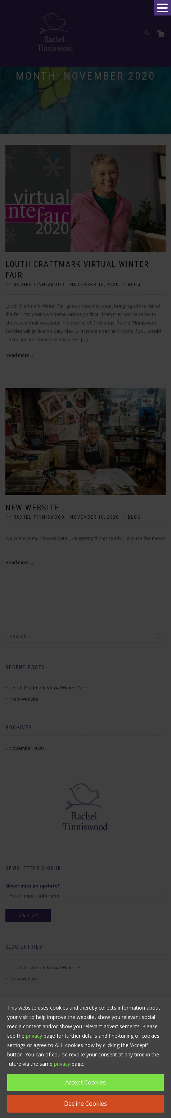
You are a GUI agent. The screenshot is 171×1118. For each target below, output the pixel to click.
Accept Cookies (85, 1082)
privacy (34, 1035)
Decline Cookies (85, 1104)
